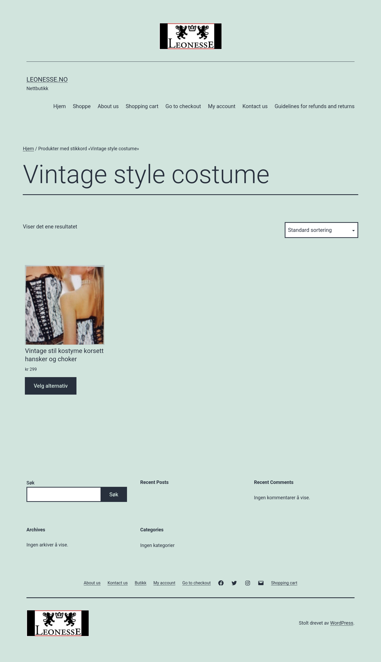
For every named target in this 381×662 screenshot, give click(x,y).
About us (108, 106)
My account (221, 106)
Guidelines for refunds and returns (315, 106)
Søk (30, 483)
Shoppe (81, 106)
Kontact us (254, 106)
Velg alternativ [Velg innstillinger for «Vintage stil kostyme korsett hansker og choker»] (51, 386)
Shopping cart (142, 106)
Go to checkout (183, 106)
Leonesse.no (47, 79)
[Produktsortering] (321, 230)
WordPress (341, 623)
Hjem (59, 106)
